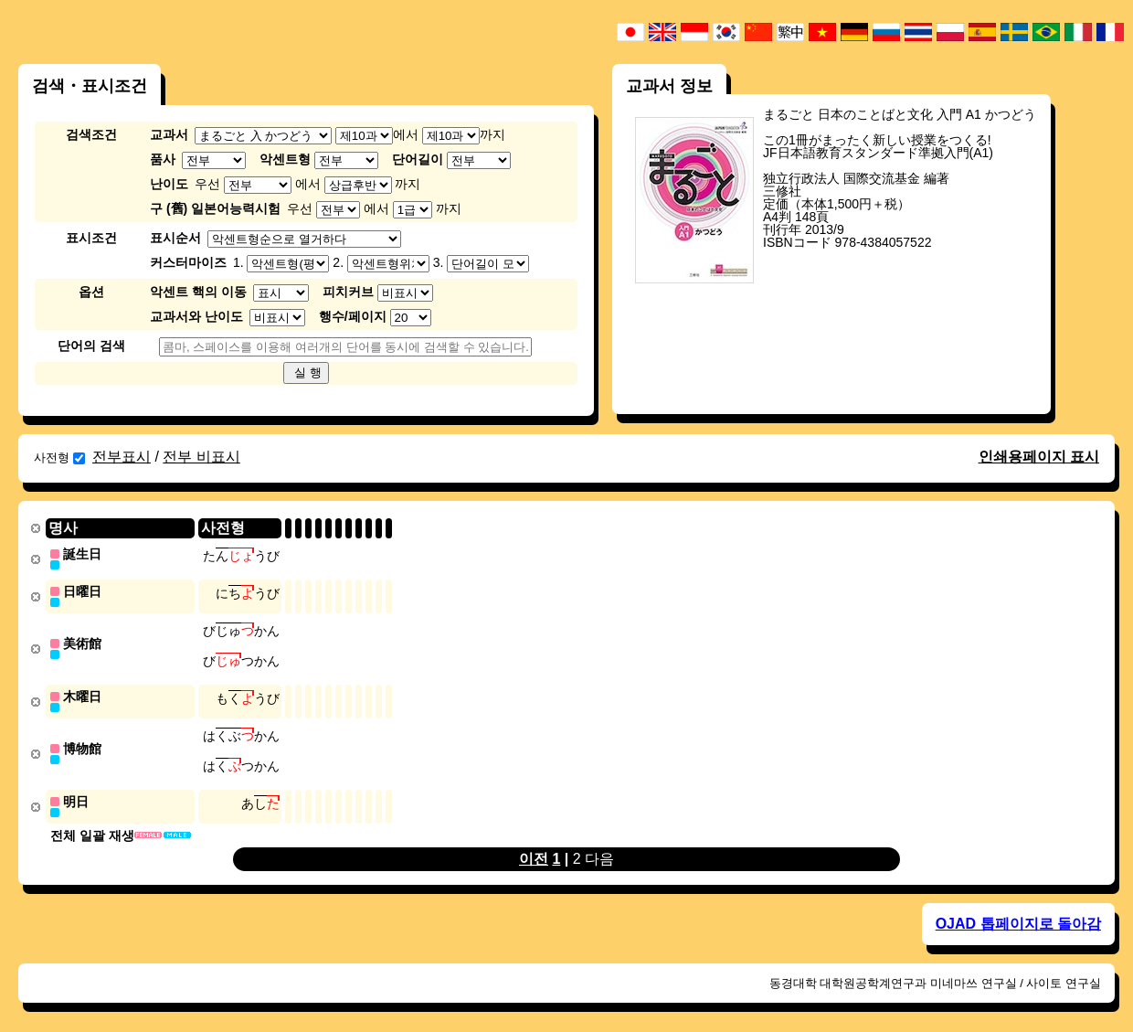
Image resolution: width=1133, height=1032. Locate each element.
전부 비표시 (201, 456)
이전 (533, 851)
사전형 (59, 457)
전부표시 (121, 456)
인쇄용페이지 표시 (1039, 456)
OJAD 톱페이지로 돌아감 (1018, 916)
